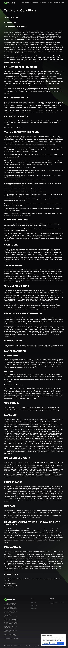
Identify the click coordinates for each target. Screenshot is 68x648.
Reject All (53, 643)
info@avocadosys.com (10, 583)
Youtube (35, 605)
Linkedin (35, 608)
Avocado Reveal (25, 2)
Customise (46, 643)
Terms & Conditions (8, 645)
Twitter (34, 602)
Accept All (60, 643)
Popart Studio (60, 645)
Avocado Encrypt (42, 2)
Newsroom (55, 2)
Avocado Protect (34, 2)
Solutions (49, 2)
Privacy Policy (17, 645)
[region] (53, 640)
